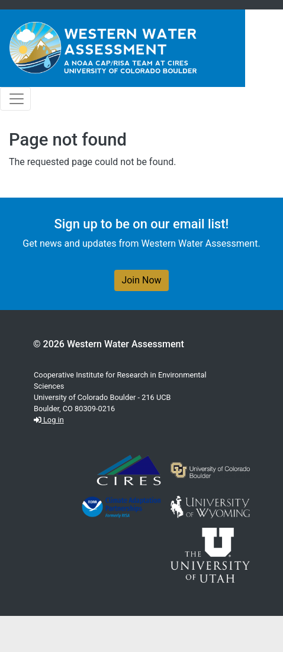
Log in (49, 419)
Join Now (141, 280)
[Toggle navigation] (15, 99)
